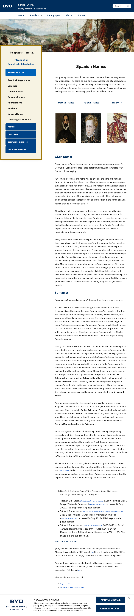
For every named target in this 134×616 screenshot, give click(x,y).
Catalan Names (66, 475)
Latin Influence (15, 91)
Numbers (12, 108)
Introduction (21, 60)
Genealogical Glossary (19, 119)
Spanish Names (15, 114)
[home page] (7, 6)
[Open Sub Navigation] (42, 15)
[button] (129, 599)
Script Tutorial (28, 4)
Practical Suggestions (19, 80)
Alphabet (12, 127)
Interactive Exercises (18, 142)
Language (12, 86)
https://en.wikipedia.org (72, 512)
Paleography (53, 15)
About (69, 15)
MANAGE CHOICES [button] (110, 600)
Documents (13, 134)
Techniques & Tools (17, 72)
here (93, 560)
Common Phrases (16, 97)
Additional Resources (17, 149)
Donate (81, 15)
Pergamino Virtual (69, 592)
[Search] (122, 6)
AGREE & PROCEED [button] (110, 608)
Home (21, 15)
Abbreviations (15, 102)
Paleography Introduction (21, 64)
